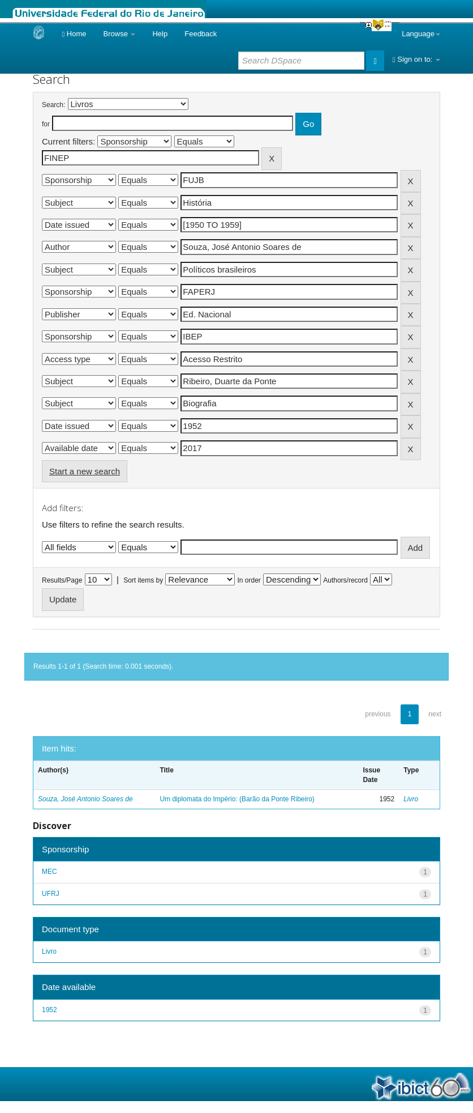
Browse (120, 33)
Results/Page (62, 580)
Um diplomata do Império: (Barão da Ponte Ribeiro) (237, 799)
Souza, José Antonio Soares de (85, 799)
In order (249, 580)
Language (421, 33)
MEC (49, 872)
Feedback (200, 33)
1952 (49, 1010)
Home (74, 33)
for (46, 124)
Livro (410, 799)
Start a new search (84, 471)
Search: (53, 105)
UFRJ (50, 894)
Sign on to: (416, 59)
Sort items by (143, 580)
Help (159, 33)
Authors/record (345, 580)
